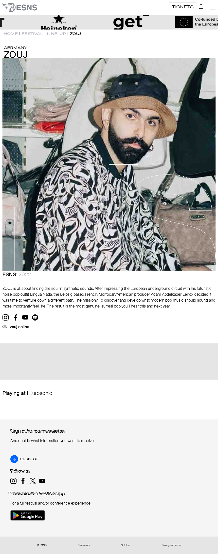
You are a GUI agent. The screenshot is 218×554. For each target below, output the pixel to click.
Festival (32, 33)
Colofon (125, 545)
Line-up (56, 33)
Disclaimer (83, 545)
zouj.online (19, 326)
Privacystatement (171, 545)
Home (11, 33)
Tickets (183, 6)
